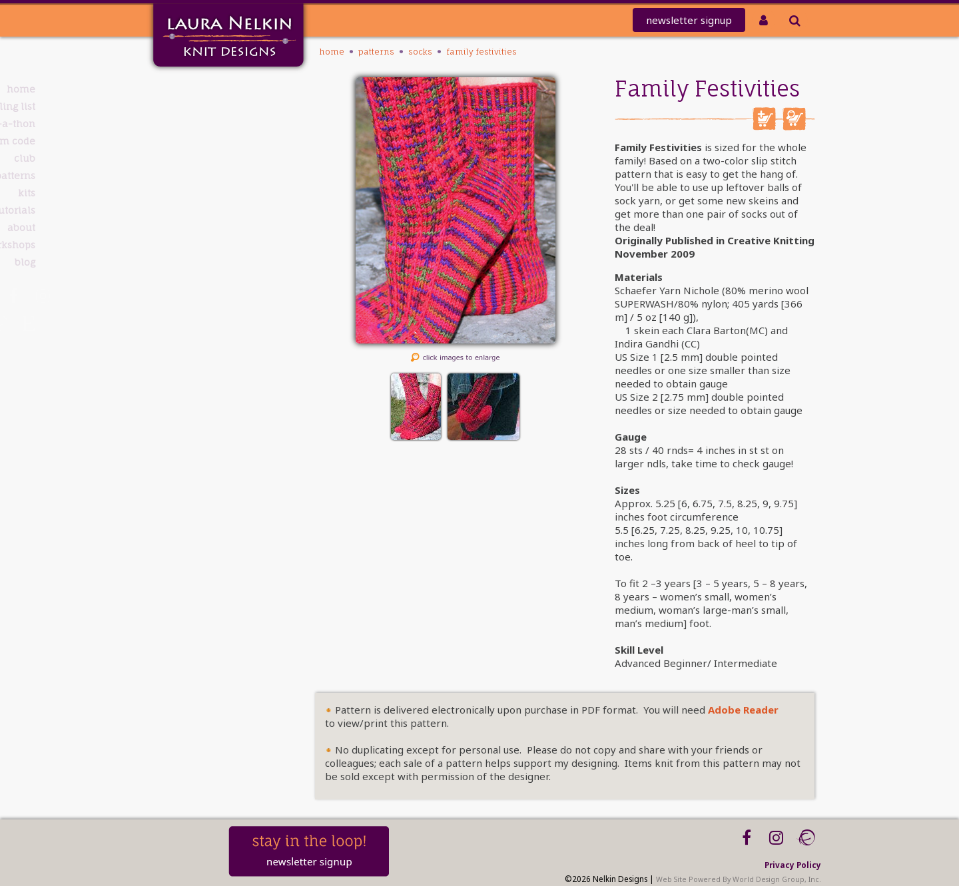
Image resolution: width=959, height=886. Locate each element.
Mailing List (187, 106)
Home (200, 89)
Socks (420, 52)
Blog (204, 262)
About (201, 227)
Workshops (189, 244)
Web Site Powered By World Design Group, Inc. (738, 879)
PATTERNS (195, 175)
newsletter (689, 20)
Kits (206, 192)
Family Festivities (481, 52)
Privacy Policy (793, 864)
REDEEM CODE (183, 140)
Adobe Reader (743, 709)
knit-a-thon (186, 123)
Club (204, 158)
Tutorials (194, 210)
